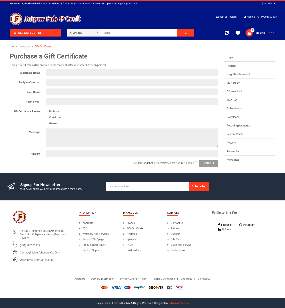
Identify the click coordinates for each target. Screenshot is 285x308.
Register (232, 16)
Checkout (186, 278)
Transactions (234, 151)
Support (175, 233)
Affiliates (132, 233)
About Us (88, 223)
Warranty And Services (96, 233)
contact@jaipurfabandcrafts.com (40, 252)
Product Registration (94, 244)
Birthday (52, 111)
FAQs (130, 244)
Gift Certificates (136, 228)
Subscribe (199, 186)
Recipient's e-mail (29, 82)
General (52, 123)
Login (221, 16)
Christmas (53, 117)
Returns (231, 142)
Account (25, 46)
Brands (131, 223)
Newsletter (233, 159)
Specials (131, 239)
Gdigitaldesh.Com (179, 303)
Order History (234, 108)
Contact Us (177, 223)
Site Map (176, 239)
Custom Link (134, 250)
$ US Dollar (268, 3)
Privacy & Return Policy (133, 278)
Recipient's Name (29, 72)
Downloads (233, 117)
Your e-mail (33, 101)
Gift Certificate (43, 46)
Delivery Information (102, 278)
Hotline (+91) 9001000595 (260, 16)
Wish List (232, 99)
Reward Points (235, 134)
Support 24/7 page (93, 239)
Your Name (33, 92)
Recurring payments (238, 125)
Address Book (235, 91)
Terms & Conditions (163, 278)
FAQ (85, 228)
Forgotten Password (238, 74)
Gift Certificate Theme (26, 111)
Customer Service (181, 244)
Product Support (92, 250)
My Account (233, 82)
